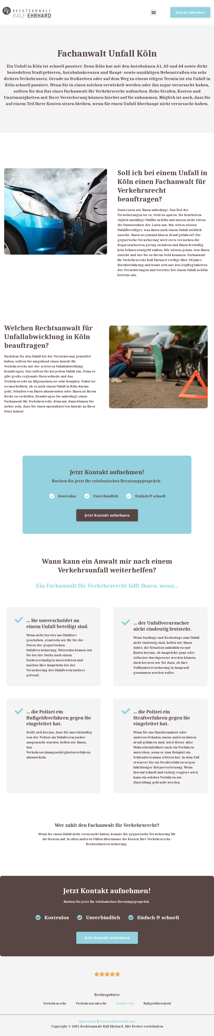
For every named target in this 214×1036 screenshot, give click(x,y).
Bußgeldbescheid (157, 1003)
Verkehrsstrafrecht (91, 1003)
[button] (153, 12)
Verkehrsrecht (54, 1003)
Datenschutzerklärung (117, 1021)
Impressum (88, 1021)
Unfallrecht (125, 1003)
